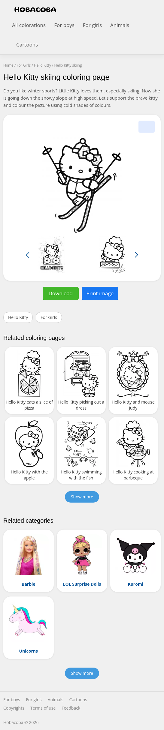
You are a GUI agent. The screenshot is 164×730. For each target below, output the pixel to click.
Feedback (71, 708)
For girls (92, 25)
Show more (82, 497)
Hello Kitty (18, 317)
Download (60, 293)
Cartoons (27, 44)
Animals (119, 25)
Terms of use (43, 708)
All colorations (29, 25)
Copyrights (13, 708)
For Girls (49, 317)
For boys (64, 25)
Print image (100, 293)
